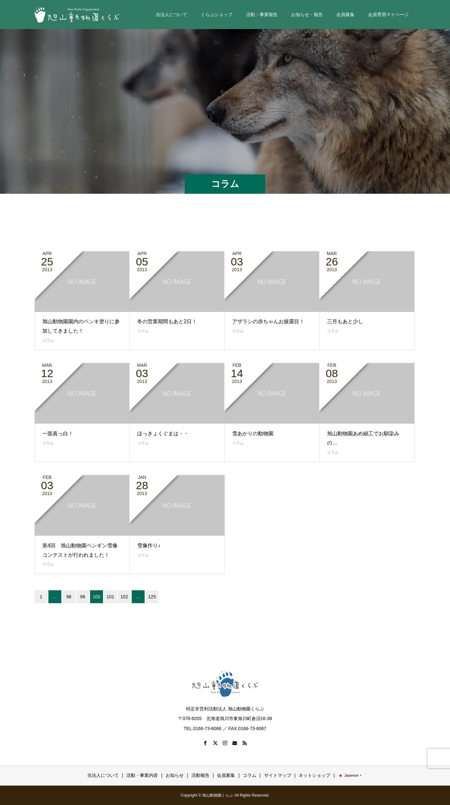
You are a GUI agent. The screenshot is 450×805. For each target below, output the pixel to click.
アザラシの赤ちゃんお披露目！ (268, 321)
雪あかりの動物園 (252, 433)
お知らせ (175, 775)
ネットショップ (314, 775)
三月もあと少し (345, 321)
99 (82, 596)
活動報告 (200, 775)
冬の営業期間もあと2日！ (167, 321)
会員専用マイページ (388, 14)
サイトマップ (277, 775)
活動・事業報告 (262, 14)
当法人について (171, 14)
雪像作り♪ (148, 545)
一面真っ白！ (57, 433)
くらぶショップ (216, 14)
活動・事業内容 (142, 775)
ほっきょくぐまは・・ (163, 433)
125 (152, 596)
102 (124, 596)
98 (68, 596)
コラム (48, 340)
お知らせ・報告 (307, 14)
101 (110, 596)
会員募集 (345, 14)
